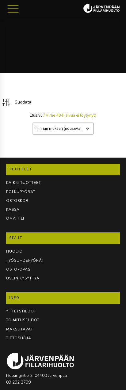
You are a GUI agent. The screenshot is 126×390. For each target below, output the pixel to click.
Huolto (14, 251)
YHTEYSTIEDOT (21, 311)
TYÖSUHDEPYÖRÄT (25, 260)
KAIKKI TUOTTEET (23, 182)
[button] (16, 102)
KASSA (13, 209)
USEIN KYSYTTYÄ (23, 278)
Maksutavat (19, 329)
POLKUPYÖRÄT (21, 191)
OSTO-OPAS (18, 269)
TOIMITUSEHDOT (23, 320)
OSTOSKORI (18, 200)
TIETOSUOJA (18, 338)
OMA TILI (15, 218)
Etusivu (36, 115)
